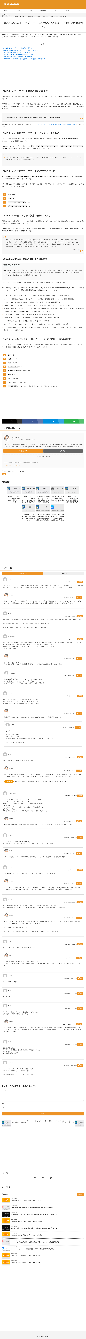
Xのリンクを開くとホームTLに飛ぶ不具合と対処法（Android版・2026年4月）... (34, 1228)
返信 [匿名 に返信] (81, 616)
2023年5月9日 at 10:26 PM (70, 978)
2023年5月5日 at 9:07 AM (69, 821)
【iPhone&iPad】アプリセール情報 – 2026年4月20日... (26, 1235)
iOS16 (3, 474)
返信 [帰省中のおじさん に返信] (81, 639)
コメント (16, 471)
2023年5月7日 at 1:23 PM (71, 944)
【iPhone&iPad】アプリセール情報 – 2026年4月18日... (26, 1262)
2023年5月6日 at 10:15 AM (71, 870)
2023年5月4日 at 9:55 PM (71, 757)
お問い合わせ (6, 15)
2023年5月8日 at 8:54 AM (69, 883)
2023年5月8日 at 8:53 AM (69, 853)
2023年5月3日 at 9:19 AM (71, 582)
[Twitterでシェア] (12, 421)
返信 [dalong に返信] (81, 1065)
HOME (6, 10)
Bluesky (48, 456)
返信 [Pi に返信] (81, 582)
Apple (78, 249)
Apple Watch (43, 10)
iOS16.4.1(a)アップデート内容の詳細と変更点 (18, 48)
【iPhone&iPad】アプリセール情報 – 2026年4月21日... (26, 1221)
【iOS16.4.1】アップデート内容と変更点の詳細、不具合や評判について (54, 124)
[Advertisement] (43, 74)
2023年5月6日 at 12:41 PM (70, 902)
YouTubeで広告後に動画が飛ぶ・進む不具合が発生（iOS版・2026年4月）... (32, 1207)
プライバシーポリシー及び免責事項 (11, 465)
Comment (4, 1090)
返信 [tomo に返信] (81, 978)
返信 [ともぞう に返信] (80, 675)
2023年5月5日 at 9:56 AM (69, 597)
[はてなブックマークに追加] (53, 421)
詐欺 (67, 10)
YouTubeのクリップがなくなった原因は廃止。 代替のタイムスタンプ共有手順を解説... (35, 1242)
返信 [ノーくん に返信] (81, 902)
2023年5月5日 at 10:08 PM (70, 837)
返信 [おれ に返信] (81, 944)
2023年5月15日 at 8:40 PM (70, 1044)
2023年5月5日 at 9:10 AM (69, 658)
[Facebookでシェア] (32, 421)
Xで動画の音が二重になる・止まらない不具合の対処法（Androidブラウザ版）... (34, 1214)
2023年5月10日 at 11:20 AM (69, 675)
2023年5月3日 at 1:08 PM (71, 616)
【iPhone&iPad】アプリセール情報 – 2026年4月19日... (26, 1256)
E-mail (3, 1107)
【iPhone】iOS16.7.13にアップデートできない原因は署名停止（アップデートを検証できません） (43, 500)
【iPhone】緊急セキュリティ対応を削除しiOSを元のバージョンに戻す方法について (41, 781)
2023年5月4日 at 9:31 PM (71, 696)
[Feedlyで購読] (74, 421)
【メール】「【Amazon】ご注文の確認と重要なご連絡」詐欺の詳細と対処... (33, 1249)
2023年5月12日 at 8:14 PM (70, 1008)
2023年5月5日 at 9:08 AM (69, 770)
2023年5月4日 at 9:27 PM (71, 639)
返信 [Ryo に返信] (80, 597)
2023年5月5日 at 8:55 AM (71, 795)
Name (3, 1103)
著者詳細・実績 (23, 451)
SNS (55, 10)
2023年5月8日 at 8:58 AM (69, 958)
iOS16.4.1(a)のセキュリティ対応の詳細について (18, 54)
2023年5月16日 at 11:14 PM (70, 1065)
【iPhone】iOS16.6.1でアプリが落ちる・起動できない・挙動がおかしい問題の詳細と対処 (72, 500)
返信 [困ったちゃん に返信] (81, 795)
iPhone (31, 10)
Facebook (41, 456)
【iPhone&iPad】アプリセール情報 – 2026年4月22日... (26, 1200)
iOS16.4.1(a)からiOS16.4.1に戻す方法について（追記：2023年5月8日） (26, 59)
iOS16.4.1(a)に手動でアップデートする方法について (20, 52)
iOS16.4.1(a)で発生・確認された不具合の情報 (18, 56)
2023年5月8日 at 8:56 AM (69, 918)
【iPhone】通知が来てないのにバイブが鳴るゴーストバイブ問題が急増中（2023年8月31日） (57, 518)
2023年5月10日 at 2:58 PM (70, 993)
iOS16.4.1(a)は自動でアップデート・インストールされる (21, 50)
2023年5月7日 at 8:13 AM (68, 727)
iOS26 (18, 10)
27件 (22, 471)
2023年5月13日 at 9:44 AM (69, 1024)
